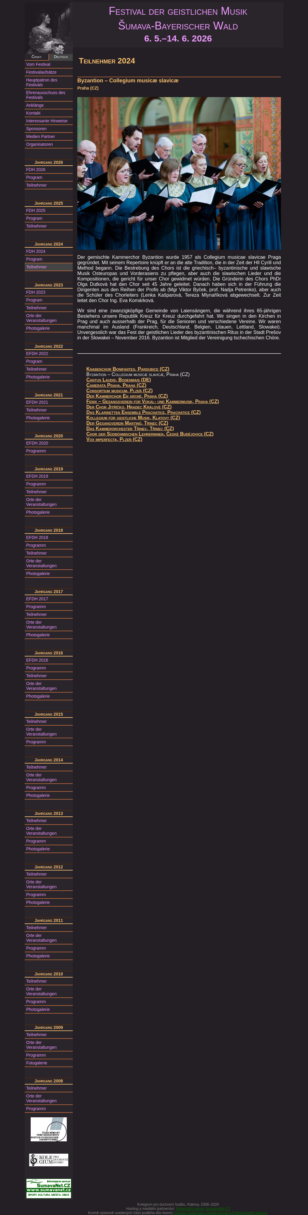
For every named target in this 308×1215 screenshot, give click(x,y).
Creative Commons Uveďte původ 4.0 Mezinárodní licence (220, 1213)
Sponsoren (36, 128)
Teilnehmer (36, 185)
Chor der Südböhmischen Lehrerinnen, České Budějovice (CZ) (150, 433)
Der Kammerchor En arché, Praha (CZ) (127, 396)
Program (34, 177)
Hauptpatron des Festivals (41, 82)
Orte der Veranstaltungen (41, 318)
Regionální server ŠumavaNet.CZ (203, 1209)
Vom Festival (38, 64)
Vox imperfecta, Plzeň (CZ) (114, 439)
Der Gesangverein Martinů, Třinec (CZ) (127, 423)
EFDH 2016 (37, 660)
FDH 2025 (35, 210)
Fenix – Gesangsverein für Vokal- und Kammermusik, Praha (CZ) (152, 401)
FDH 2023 (35, 292)
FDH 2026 (35, 169)
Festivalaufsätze (41, 72)
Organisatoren (39, 144)
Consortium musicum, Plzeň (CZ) (119, 390)
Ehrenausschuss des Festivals (45, 95)
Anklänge (35, 105)
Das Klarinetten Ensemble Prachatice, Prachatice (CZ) (143, 412)
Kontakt (33, 113)
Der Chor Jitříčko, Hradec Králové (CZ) (129, 406)
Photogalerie (38, 328)
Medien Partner (40, 136)
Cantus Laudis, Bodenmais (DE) (118, 379)
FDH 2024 (35, 251)
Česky (37, 56)
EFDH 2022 (37, 353)
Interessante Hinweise (47, 120)
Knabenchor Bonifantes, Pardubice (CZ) (127, 369)
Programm (36, 450)
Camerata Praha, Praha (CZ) (116, 385)
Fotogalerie (36, 1062)
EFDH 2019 (37, 476)
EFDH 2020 (37, 443)
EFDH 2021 (37, 402)
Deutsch (61, 56)
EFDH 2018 (37, 537)
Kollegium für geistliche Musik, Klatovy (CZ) (133, 417)
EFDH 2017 (37, 598)
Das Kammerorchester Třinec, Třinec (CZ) (130, 428)
